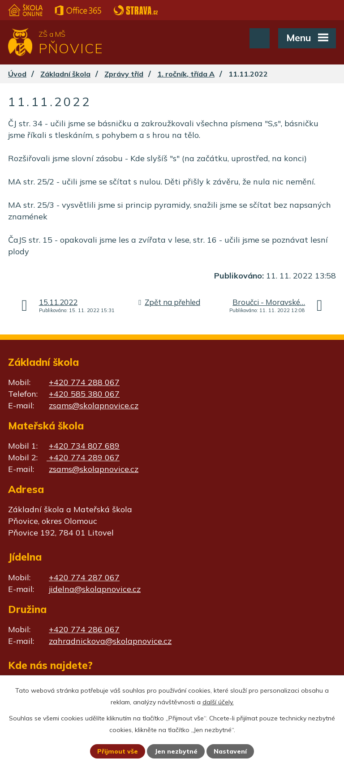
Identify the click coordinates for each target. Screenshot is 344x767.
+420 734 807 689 (84, 446)
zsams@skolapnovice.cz (93, 405)
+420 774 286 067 (84, 629)
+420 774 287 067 (84, 577)
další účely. (218, 702)
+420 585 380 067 (84, 394)
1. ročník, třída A (186, 73)
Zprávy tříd (123, 73)
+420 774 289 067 (83, 457)
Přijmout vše (117, 751)
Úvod (17, 73)
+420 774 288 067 (84, 382)
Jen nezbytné (176, 751)
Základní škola (65, 73)
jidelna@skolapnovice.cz (95, 589)
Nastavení (230, 751)
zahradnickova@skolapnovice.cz (110, 641)
